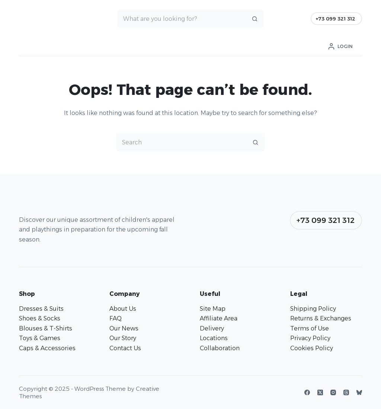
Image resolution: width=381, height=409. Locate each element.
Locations (214, 338)
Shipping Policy (313, 308)
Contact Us (125, 348)
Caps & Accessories (47, 348)
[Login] (340, 46)
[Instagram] (333, 392)
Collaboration (220, 348)
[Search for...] (181, 18)
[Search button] (254, 18)
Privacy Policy (310, 338)
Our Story (122, 338)
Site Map (212, 308)
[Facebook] (307, 392)
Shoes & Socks (39, 318)
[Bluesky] (359, 392)
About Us (122, 308)
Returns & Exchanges (320, 318)
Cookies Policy (311, 348)
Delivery (212, 328)
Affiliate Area (218, 318)
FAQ (115, 318)
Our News (123, 328)
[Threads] (346, 392)
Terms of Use (309, 328)
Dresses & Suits (41, 308)
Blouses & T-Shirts (45, 328)
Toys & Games (39, 338)
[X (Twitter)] (320, 392)
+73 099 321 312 (335, 19)
